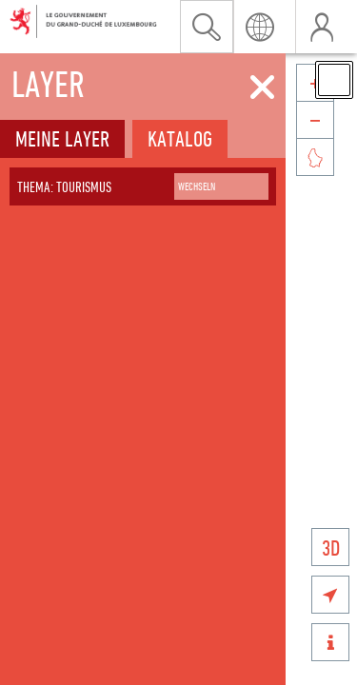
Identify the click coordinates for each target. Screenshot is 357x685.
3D (331, 547)
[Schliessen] (262, 87)
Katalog (180, 138)
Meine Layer (62, 138)
